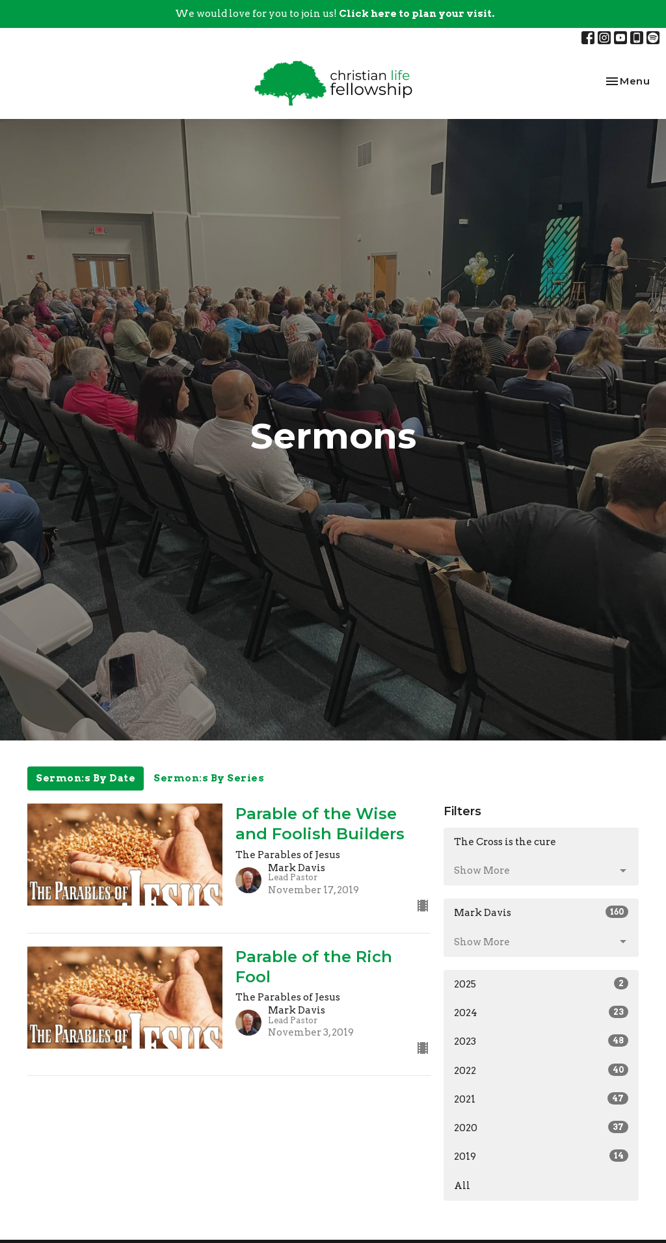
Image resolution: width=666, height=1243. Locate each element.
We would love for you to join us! (334, 14)
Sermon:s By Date (85, 778)
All (462, 1186)
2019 (541, 1155)
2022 (541, 1070)
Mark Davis (541, 912)
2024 (541, 1012)
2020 (541, 1127)
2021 (541, 1098)
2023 (541, 1040)
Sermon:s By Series (208, 778)
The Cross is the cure (505, 842)
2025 (541, 983)
